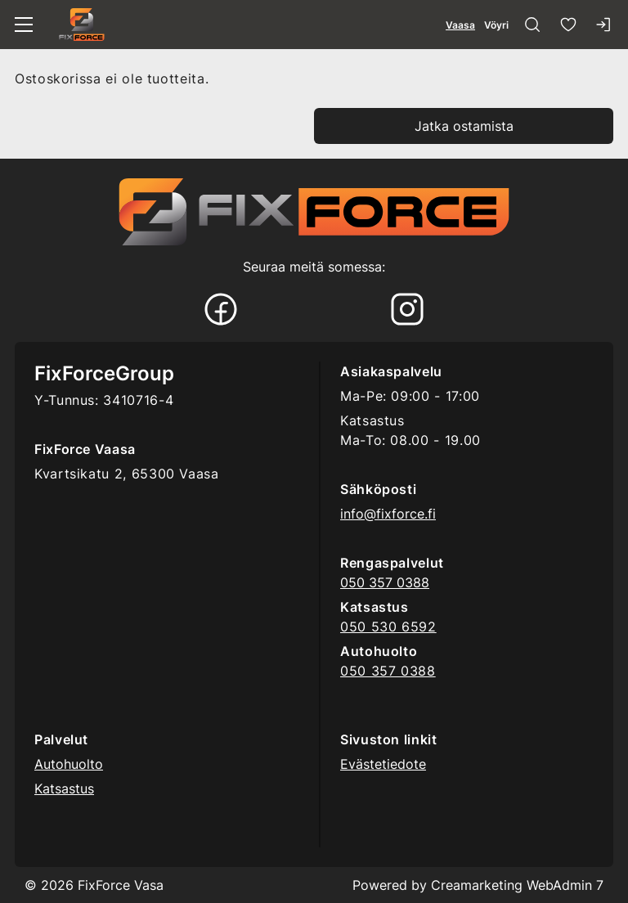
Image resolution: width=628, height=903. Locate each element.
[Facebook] (220, 311)
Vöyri (496, 25)
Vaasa (460, 25)
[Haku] (532, 24)
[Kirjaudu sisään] (604, 24)
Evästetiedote (383, 764)
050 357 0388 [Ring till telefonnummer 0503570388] (384, 582)
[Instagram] (407, 311)
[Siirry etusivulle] (82, 24)
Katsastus (64, 788)
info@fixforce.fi (388, 513)
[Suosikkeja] (568, 24)
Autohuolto (68, 764)
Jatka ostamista (464, 126)
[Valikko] (23, 24)
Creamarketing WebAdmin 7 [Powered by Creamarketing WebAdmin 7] (517, 885)
